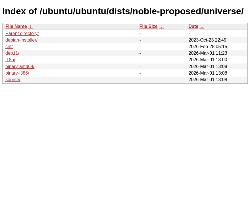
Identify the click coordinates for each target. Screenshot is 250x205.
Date (193, 26)
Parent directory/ (22, 33)
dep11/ (12, 53)
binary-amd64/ (19, 66)
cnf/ (9, 46)
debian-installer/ (21, 40)
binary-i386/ (17, 73)
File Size (148, 26)
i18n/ (10, 59)
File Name (16, 26)
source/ (12, 79)
